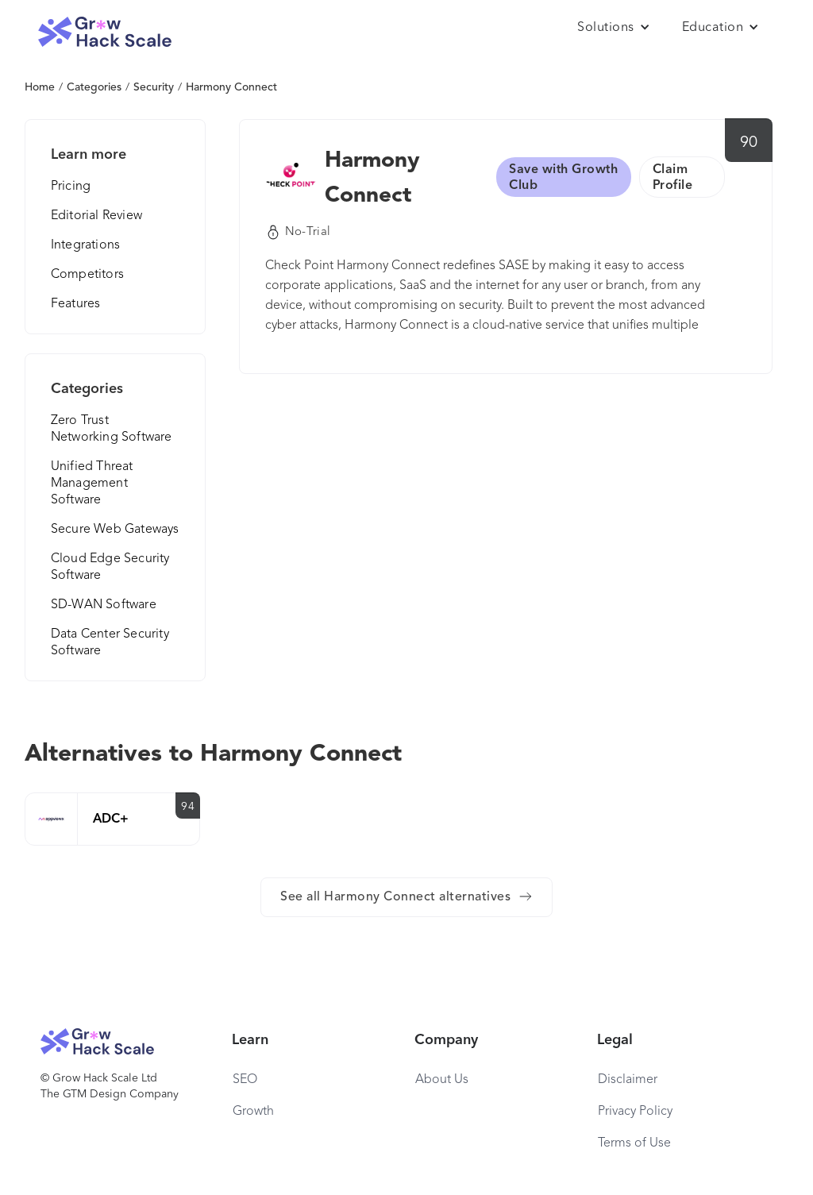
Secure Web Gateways (115, 529)
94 (188, 806)
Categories (94, 87)
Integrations (85, 245)
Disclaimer (627, 1080)
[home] (104, 32)
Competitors (87, 274)
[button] (613, 28)
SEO (245, 1080)
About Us (441, 1080)
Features (76, 304)
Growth (253, 1111)
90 (749, 143)
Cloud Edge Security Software (110, 567)
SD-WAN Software (103, 605)
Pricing (71, 186)
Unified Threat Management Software (92, 484)
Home (40, 87)
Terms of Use (634, 1143)
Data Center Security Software (110, 642)
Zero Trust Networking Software (111, 429)
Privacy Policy (635, 1111)
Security (153, 87)
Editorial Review (96, 216)
